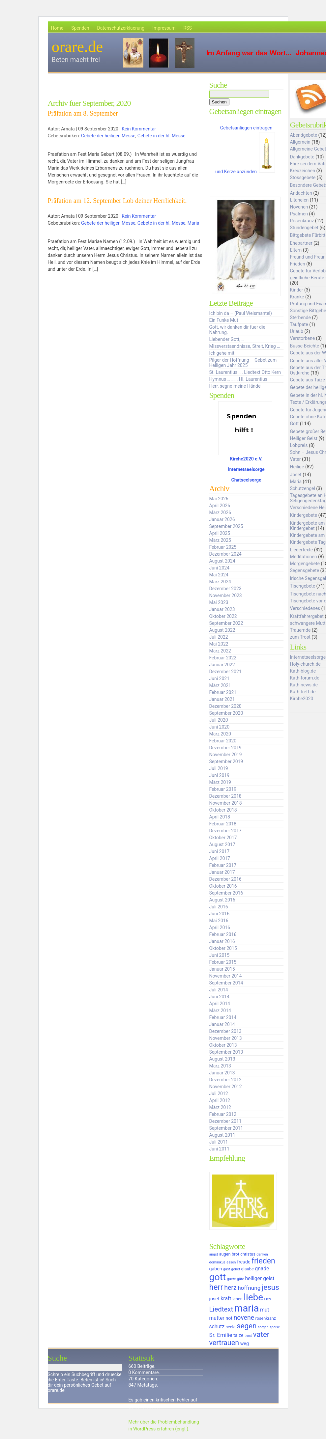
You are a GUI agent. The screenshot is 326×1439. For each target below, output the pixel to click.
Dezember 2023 (225, 588)
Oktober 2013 (223, 1045)
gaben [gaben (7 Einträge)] (215, 1268)
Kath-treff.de (303, 691)
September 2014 (226, 982)
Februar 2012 (223, 1114)
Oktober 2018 (223, 810)
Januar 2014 (222, 1024)
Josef (296, 474)
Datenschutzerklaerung (121, 28)
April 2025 (219, 533)
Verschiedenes (305, 608)
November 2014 (225, 976)
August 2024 (222, 561)
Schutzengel (302, 488)
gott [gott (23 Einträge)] (217, 1277)
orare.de (77, 46)
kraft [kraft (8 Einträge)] (226, 1298)
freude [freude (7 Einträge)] (244, 1261)
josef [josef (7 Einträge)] (214, 1298)
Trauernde (300, 630)
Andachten (301, 193)
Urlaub (296, 331)
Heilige (297, 466)
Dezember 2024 (225, 554)
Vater (295, 459)
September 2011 (226, 1128)
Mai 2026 (218, 498)
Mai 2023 (218, 602)
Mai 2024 (218, 574)
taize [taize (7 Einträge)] (238, 1335)
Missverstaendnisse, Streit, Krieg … (244, 346)
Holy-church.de (305, 664)
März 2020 (220, 733)
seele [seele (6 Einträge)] (231, 1326)
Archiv (219, 488)
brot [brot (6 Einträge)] (235, 1254)
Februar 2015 (223, 962)
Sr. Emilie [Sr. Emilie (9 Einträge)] (220, 1335)
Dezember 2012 (225, 1079)
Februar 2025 (223, 547)
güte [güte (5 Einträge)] (240, 1279)
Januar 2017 (222, 872)
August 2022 (222, 630)
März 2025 (220, 540)
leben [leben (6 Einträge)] (237, 1298)
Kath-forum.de (304, 677)
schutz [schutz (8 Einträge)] (217, 1326)
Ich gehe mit (221, 353)
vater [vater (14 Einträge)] (261, 1334)
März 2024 (220, 581)
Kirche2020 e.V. (246, 458)
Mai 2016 (218, 920)
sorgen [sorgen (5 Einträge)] (263, 1327)
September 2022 (226, 623)
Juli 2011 (218, 1142)
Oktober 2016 (223, 886)
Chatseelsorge (246, 480)
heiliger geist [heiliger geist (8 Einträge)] (259, 1278)
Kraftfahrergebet (307, 616)
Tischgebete (302, 586)
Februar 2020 (223, 740)
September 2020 (226, 713)
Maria (193, 223)
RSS (188, 28)
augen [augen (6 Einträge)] (225, 1254)
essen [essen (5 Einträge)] (231, 1262)
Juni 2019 (219, 775)
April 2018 (219, 816)
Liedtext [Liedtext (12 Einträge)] (221, 1309)
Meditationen (303, 556)
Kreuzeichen (302, 170)
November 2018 (225, 803)
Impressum (163, 28)
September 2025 (226, 526)
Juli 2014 (218, 989)
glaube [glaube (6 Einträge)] (247, 1268)
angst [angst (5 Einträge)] (213, 1254)
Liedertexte (301, 549)
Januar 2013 (222, 1072)
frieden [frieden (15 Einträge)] (263, 1261)
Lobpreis (299, 445)
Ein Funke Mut (223, 320)
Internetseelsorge (246, 469)
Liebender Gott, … (227, 339)
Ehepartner (301, 243)
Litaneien (299, 200)
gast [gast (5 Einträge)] (226, 1269)
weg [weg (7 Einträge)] (244, 1343)
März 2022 (220, 650)
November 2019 (225, 754)
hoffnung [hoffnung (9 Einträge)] (249, 1288)
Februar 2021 (223, 692)
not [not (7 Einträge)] (228, 1318)
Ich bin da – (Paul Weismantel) (240, 313)
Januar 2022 (222, 664)
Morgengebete (305, 563)
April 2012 (219, 1100)
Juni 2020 (219, 727)
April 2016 (219, 927)
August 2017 (222, 844)
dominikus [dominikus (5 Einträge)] (217, 1262)
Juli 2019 (218, 768)
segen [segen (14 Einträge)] (247, 1325)
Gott (294, 423)
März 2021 (220, 685)
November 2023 (225, 595)
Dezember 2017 (225, 830)
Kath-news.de (304, 684)
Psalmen (299, 213)
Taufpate (299, 324)
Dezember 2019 (225, 747)
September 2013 (226, 1052)
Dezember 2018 (225, 796)
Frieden (297, 263)
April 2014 (219, 1003)
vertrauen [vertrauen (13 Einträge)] (224, 1343)
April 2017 (219, 858)
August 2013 (222, 1059)
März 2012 (220, 1107)
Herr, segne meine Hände (235, 386)
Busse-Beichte (304, 345)
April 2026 (219, 505)
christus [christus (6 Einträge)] (247, 1254)
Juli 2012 (218, 1093)
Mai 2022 (218, 644)
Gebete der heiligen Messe (108, 135)
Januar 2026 (222, 519)
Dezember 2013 (225, 1031)
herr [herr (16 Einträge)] (216, 1287)
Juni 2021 (219, 678)
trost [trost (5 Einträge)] (248, 1336)
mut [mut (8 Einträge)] (264, 1310)
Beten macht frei (76, 60)
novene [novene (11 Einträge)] (243, 1317)
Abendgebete (303, 135)
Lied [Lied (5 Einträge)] (267, 1299)
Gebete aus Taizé (307, 379)
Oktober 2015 (223, 948)
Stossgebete (303, 177)
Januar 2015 (222, 969)
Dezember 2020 (225, 706)
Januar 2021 (222, 699)
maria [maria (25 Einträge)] (246, 1308)
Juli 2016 (218, 906)
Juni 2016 (219, 913)
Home (57, 28)
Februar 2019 (223, 789)
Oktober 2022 (223, 616)
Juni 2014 (219, 996)
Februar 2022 (223, 657)
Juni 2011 (219, 1148)
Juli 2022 (218, 637)
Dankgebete (302, 156)
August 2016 (222, 899)
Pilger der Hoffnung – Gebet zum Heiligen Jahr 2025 (243, 362)
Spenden (80, 28)
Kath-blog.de (303, 671)
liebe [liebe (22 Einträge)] (253, 1297)
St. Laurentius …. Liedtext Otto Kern (245, 372)
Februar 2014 (223, 1017)
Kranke (297, 296)
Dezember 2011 (225, 1121)
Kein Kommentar (139, 128)
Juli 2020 (218, 720)
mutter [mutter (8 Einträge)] (216, 1318)
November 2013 (225, 1038)
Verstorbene (302, 338)
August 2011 (222, 1135)
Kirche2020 (301, 698)
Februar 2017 (223, 865)
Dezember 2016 (225, 879)
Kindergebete (303, 515)
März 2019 (220, 782)
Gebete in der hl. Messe (161, 135)
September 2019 (226, 761)
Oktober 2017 (223, 837)
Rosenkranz (302, 220)
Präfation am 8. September (83, 113)
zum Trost (300, 637)
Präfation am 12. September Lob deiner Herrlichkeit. (117, 200)
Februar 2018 (223, 823)
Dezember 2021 (225, 671)
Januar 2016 (222, 941)
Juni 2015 (219, 955)
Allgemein (300, 142)
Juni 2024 (219, 567)
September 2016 (226, 893)
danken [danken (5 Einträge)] (262, 1254)
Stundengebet (304, 227)
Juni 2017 (219, 851)
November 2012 (225, 1086)
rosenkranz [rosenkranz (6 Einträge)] (265, 1318)
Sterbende (300, 317)
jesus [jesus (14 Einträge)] (270, 1287)
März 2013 (220, 1065)
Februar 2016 (223, 934)
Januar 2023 (222, 609)
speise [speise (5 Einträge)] (275, 1327)
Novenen (299, 206)
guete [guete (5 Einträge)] (231, 1279)
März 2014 (220, 1010)
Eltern (296, 250)
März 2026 (220, 512)
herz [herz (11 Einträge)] (230, 1287)
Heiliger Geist (303, 438)
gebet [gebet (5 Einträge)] (235, 1269)
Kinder (296, 289)
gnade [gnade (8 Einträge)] (262, 1268)
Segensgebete (304, 570)
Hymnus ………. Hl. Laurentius (238, 379)
